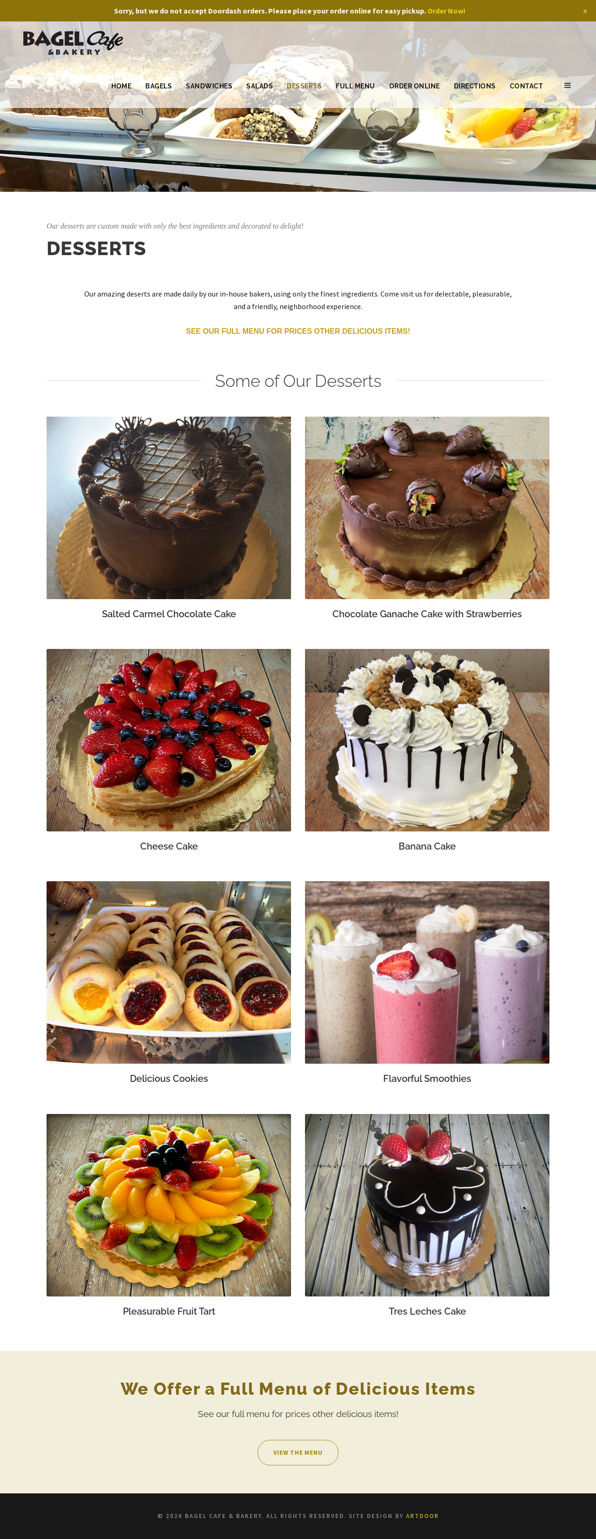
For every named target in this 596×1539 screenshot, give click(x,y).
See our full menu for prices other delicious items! (298, 331)
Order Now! (446, 10)
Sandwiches (209, 86)
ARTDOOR (422, 1516)
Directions (475, 86)
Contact (526, 86)
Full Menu (355, 86)
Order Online (414, 86)
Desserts (304, 86)
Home (121, 86)
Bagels (158, 86)
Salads (259, 86)
